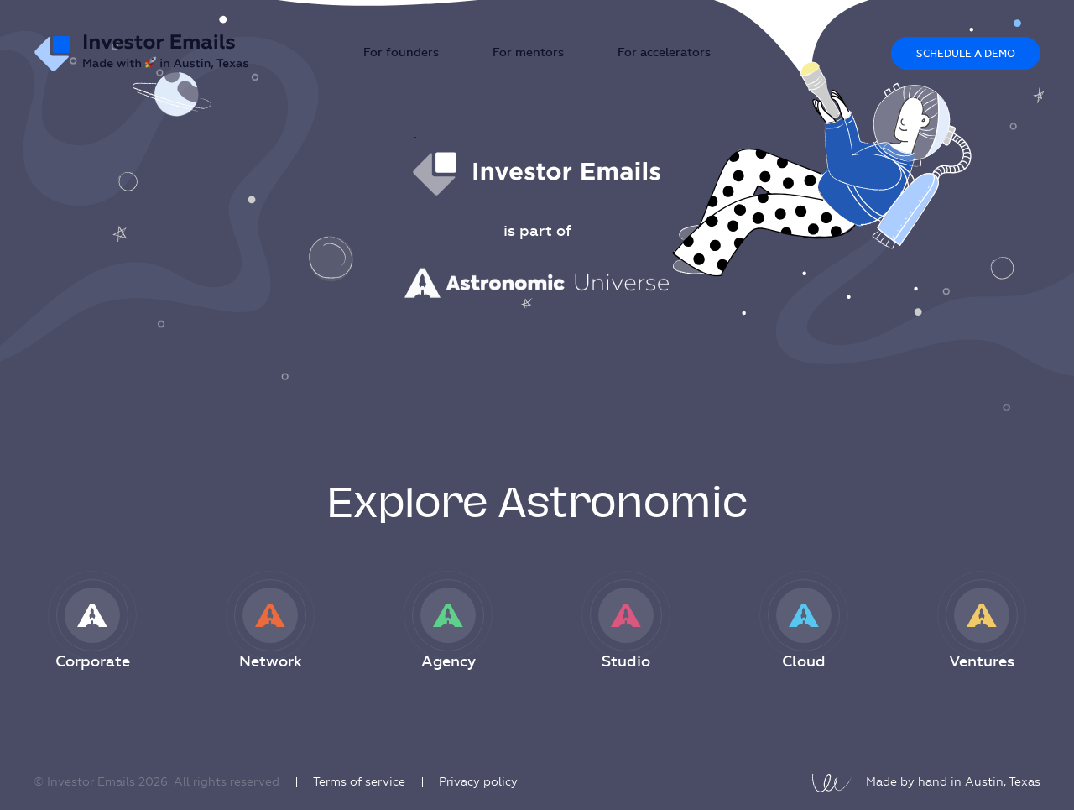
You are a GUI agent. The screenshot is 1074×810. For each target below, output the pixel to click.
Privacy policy (478, 782)
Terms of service (359, 782)
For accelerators (664, 52)
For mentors (528, 52)
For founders (401, 52)
